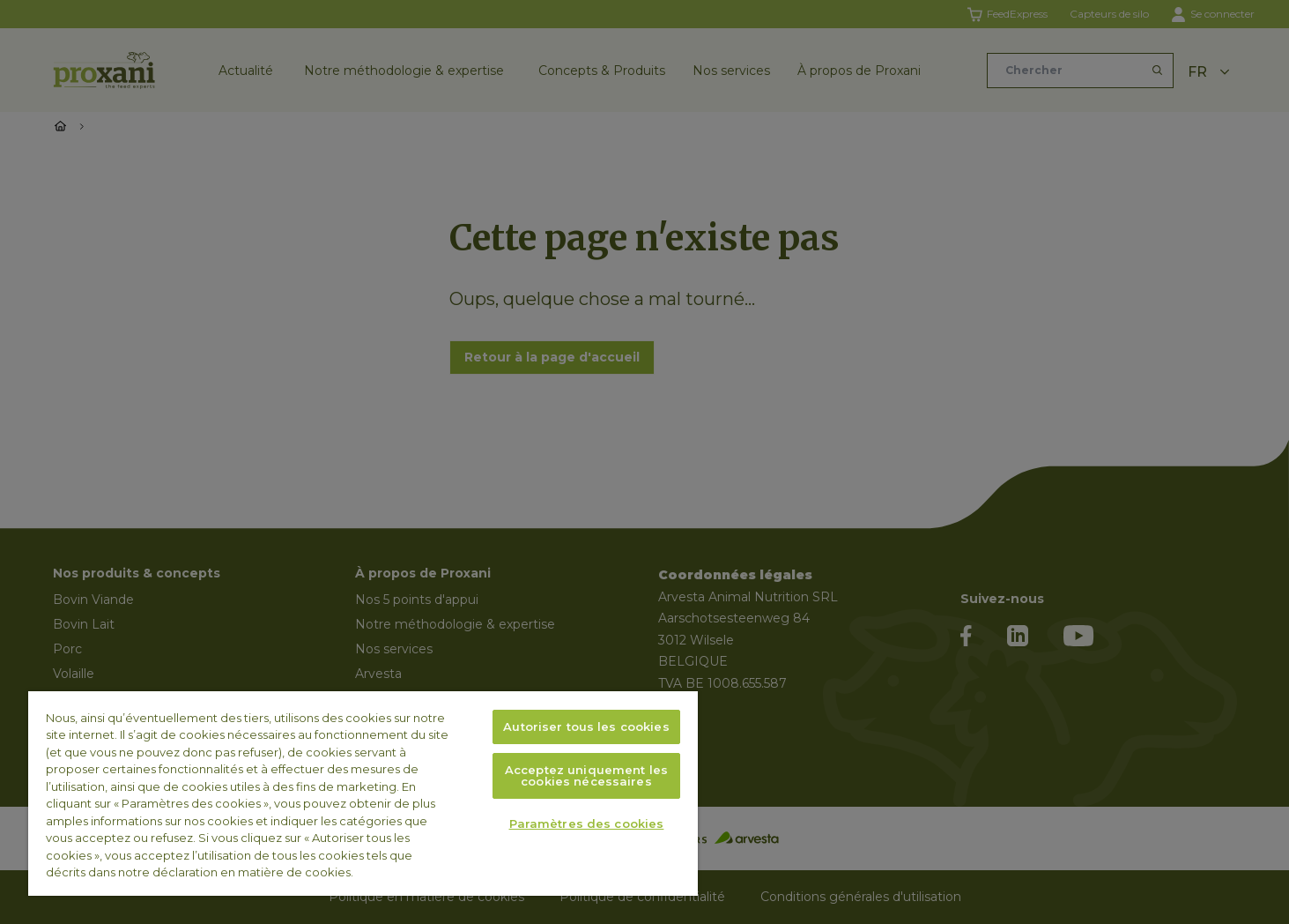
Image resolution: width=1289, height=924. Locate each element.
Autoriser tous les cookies (586, 726)
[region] (363, 793)
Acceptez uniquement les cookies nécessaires (586, 775)
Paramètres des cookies (586, 823)
